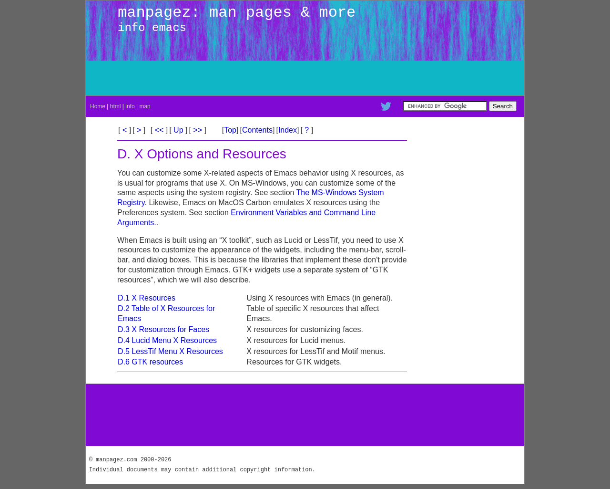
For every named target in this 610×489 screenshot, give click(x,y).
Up (178, 130)
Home (97, 106)
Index (287, 130)
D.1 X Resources (146, 298)
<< (159, 130)
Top (230, 130)
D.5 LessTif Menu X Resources (170, 351)
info (129, 106)
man (144, 106)
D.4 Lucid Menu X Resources (167, 340)
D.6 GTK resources (150, 362)
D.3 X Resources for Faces (163, 329)
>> (197, 130)
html (115, 106)
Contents (257, 130)
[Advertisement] (409, 78)
